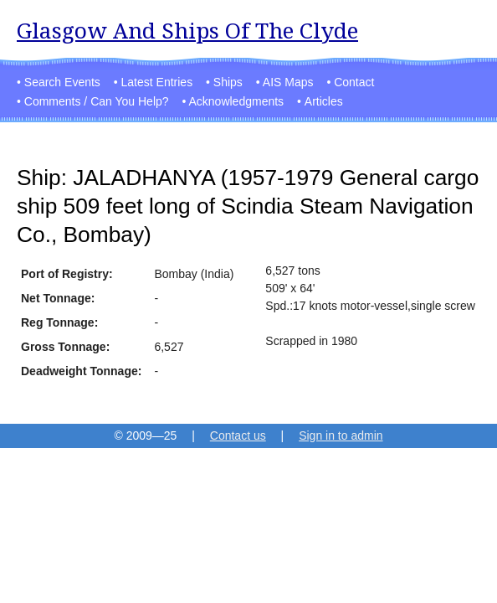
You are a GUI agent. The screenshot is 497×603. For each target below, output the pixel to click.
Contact (354, 82)
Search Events (62, 82)
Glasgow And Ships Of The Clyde (187, 31)
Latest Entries (157, 82)
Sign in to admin (340, 435)
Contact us (238, 435)
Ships (228, 82)
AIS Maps (288, 82)
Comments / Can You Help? (96, 101)
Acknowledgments (236, 101)
